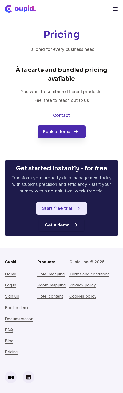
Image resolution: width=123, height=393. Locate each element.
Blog (9, 340)
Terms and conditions (89, 274)
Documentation (19, 318)
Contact (61, 115)
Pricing (11, 351)
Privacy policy (82, 285)
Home (10, 274)
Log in (10, 285)
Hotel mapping (51, 274)
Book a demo (17, 307)
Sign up (12, 296)
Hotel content (50, 296)
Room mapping (51, 285)
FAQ (9, 329)
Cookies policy (82, 296)
